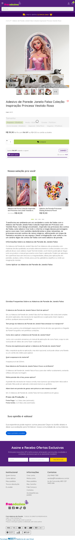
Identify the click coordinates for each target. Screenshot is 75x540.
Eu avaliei (9, 487)
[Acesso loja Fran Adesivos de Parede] (69, 3)
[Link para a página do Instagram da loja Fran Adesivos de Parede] (9, 508)
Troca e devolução (12, 484)
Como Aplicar (11, 478)
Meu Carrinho (31, 484)
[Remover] (7, 143)
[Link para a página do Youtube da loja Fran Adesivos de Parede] (17, 508)
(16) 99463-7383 (52, 475)
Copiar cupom (13, 154)
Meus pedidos (11, 481)
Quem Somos (11, 475)
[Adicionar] (7, 141)
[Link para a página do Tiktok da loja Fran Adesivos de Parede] (20, 508)
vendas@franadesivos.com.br (58, 478)
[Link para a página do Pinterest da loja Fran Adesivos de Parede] (24, 508)
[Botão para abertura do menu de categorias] (2, 3)
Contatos (30, 490)
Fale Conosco (32, 487)
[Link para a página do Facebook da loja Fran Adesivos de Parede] (13, 508)
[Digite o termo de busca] (35, 9)
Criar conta (31, 475)
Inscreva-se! (58, 460)
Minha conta (31, 478)
